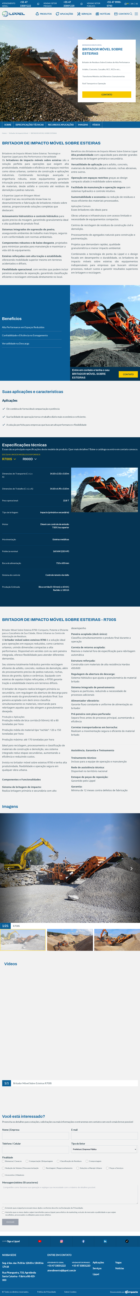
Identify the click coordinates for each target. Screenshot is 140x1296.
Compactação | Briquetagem (41, 1161)
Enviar (10, 1222)
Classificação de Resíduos (71, 1161)
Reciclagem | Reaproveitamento (59, 1168)
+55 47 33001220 (73, 3)
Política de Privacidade (46, 1292)
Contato (106, 94)
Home (4, 133)
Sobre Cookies (70, 1292)
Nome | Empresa (10, 1129)
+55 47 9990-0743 (117, 3)
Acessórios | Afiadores (14, 1175)
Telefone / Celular (11, 1143)
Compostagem (95, 1161)
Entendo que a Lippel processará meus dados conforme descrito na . (44, 1208)
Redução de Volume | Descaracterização (22, 1168)
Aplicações (98, 1262)
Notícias (119, 1268)
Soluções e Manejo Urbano (91, 1168)
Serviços (97, 1268)
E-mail (74, 1129)
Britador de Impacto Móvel (18, 133)
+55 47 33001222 (29, 3)
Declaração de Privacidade (72, 1208)
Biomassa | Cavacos (13, 1161)
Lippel (96, 1274)
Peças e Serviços (116, 1168)
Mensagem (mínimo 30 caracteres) (20, 1182)
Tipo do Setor (78, 1143)
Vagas (118, 1262)
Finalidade (7, 1157)
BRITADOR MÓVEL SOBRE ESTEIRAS (44, 133)
